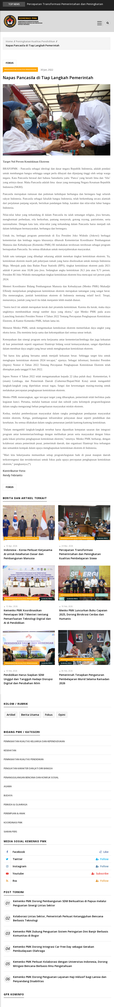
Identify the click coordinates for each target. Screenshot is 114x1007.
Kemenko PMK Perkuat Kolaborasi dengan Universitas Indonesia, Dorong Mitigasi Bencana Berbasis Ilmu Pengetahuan (60, 964)
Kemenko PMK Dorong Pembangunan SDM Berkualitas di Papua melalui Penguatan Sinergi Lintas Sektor (59, 903)
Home (9, 41)
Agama (100, 659)
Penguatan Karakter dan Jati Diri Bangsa (28, 768)
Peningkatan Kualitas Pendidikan (35, 41)
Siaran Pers (102, 538)
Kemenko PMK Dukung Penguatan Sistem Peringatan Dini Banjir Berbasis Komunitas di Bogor (60, 933)
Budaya (8, 795)
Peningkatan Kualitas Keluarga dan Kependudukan (34, 741)
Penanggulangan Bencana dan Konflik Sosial (31, 777)
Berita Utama (30, 714)
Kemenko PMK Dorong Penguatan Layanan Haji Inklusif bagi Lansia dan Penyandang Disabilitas (59, 979)
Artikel (11, 714)
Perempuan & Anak (14, 813)
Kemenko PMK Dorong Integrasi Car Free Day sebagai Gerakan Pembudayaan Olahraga (53, 949)
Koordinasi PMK (13, 822)
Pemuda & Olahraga (15, 804)
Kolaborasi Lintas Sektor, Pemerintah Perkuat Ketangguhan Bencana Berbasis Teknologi (58, 918)
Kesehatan (10, 750)
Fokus (9, 62)
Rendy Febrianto (13, 475)
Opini (61, 714)
